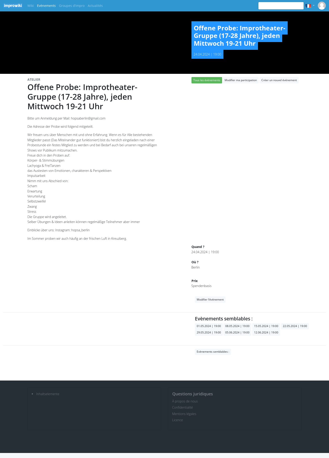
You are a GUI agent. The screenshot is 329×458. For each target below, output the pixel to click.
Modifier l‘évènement (210, 299)
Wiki (30, 5)
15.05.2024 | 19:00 (266, 326)
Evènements (46, 5)
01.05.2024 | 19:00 (209, 326)
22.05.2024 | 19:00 (295, 326)
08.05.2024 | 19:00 (237, 326)
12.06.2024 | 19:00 (266, 332)
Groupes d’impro (72, 5)
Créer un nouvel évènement (279, 80)
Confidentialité (182, 407)
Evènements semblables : (213, 352)
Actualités (95, 5)
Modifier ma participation (241, 80)
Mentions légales (184, 414)
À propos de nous (185, 401)
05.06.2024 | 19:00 (237, 332)
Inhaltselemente (47, 394)
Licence (177, 420)
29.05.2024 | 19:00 (209, 332)
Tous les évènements (206, 80)
